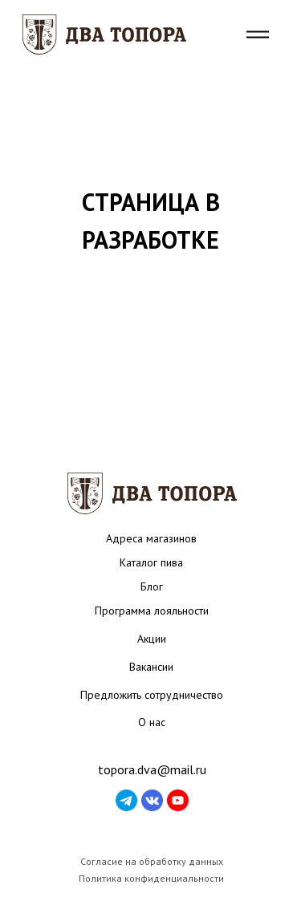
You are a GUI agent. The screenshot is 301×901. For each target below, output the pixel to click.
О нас (151, 722)
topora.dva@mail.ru (152, 769)
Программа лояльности (152, 610)
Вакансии (151, 667)
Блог (151, 586)
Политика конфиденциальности (151, 878)
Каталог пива (151, 562)
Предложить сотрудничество (151, 695)
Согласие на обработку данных (151, 861)
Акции (151, 638)
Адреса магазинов (151, 538)
